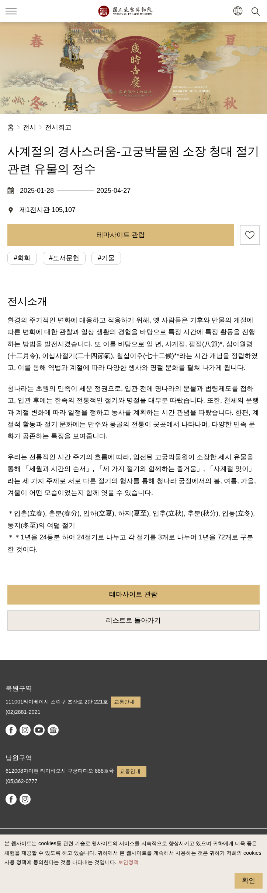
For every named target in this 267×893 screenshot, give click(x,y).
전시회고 (58, 127)
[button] (237, 11)
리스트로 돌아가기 (133, 620)
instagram (25, 730)
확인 (248, 880)
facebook (11, 730)
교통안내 (124, 702)
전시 (29, 127)
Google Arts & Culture (53, 730)
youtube (39, 730)
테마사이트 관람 (121, 234)
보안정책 (128, 862)
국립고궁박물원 (125, 11)
